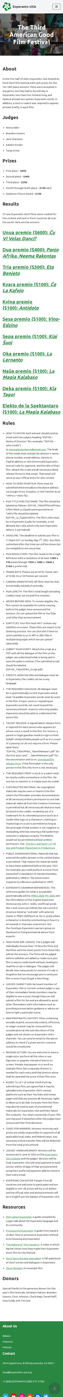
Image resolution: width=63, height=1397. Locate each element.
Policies (7, 1347)
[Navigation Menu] (56, 6)
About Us (10, 1326)
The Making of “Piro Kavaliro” (23, 1244)
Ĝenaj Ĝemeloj (14, 1268)
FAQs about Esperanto (19, 1217)
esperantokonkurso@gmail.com (27, 449)
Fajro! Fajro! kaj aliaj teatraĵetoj (23, 1258)
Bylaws (7, 1335)
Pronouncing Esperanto (19, 1230)
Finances (8, 1341)
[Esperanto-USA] (19, 6)
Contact (9, 1353)
